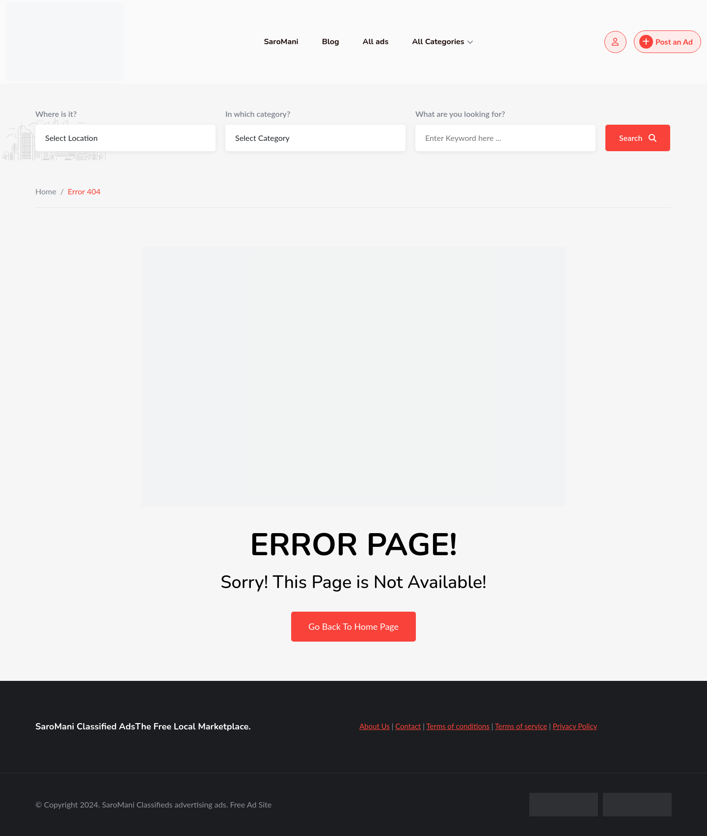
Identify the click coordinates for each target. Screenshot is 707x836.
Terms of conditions (457, 726)
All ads (376, 41)
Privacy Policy (575, 726)
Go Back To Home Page (353, 626)
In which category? (257, 113)
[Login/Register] (615, 42)
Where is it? (56, 113)
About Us (374, 726)
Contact (408, 726)
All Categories (438, 41)
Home (45, 191)
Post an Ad (666, 42)
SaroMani (281, 41)
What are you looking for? (460, 113)
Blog (330, 41)
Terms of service (521, 726)
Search (637, 137)
